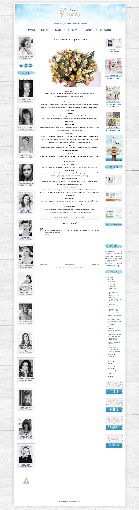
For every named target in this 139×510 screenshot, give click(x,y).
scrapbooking (113, 266)
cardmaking (109, 262)
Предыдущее (95, 264)
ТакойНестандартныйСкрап (111, 260)
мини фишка (113, 255)
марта (110, 368)
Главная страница (69, 264)
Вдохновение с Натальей (112, 303)
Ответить (46, 234)
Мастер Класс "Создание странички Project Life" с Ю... (114, 299)
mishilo (46, 228)
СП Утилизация (117, 258)
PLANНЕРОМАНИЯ (110, 263)
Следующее (43, 264)
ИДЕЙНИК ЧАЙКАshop (114, 330)
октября (110, 286)
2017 (108, 279)
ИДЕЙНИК (108, 253)
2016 (108, 376)
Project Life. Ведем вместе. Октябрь (113, 309)
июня (109, 361)
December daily (117, 262)
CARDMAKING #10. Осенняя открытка (114, 350)
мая (109, 363)
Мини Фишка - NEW (113, 313)
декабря (110, 281)
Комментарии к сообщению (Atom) (74, 267)
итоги (114, 253)
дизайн (120, 251)
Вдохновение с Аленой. (114, 319)
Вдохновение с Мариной (112, 327)
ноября (110, 284)
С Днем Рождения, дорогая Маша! (113, 346)
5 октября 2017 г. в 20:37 (56, 228)
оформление (108, 258)
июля (109, 359)
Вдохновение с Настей (114, 306)
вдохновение (109, 251)
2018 (108, 277)
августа (110, 356)
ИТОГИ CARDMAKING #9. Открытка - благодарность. (114, 338)
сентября (111, 354)
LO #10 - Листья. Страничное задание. (114, 333)
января (110, 373)
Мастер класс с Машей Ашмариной (114, 316)
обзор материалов (116, 256)
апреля (110, 366)
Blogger (77, 501)
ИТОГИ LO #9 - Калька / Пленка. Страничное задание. (114, 323)
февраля (111, 370)
